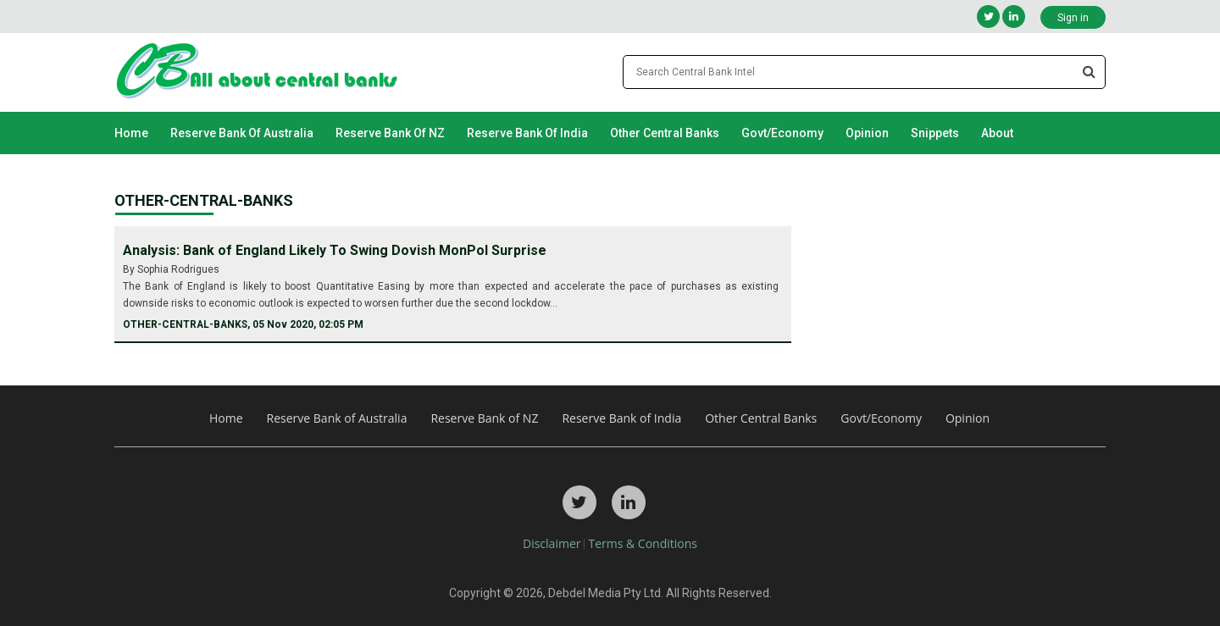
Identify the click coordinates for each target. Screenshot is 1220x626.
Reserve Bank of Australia (241, 133)
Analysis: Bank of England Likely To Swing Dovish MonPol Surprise (334, 250)
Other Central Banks (664, 133)
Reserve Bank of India (527, 133)
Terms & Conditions (642, 543)
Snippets (935, 133)
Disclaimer (551, 543)
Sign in (1073, 18)
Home (131, 133)
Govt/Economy (782, 133)
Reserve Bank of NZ (390, 133)
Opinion (867, 133)
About (997, 133)
